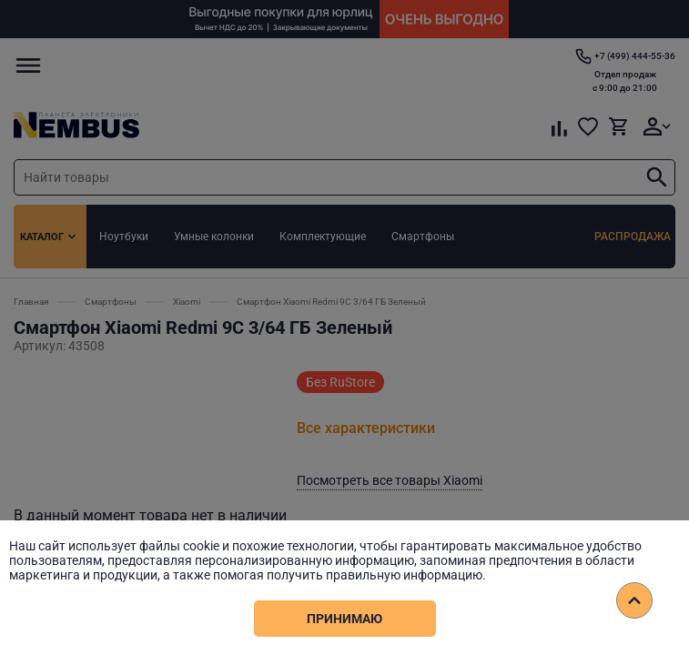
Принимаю (344, 618)
